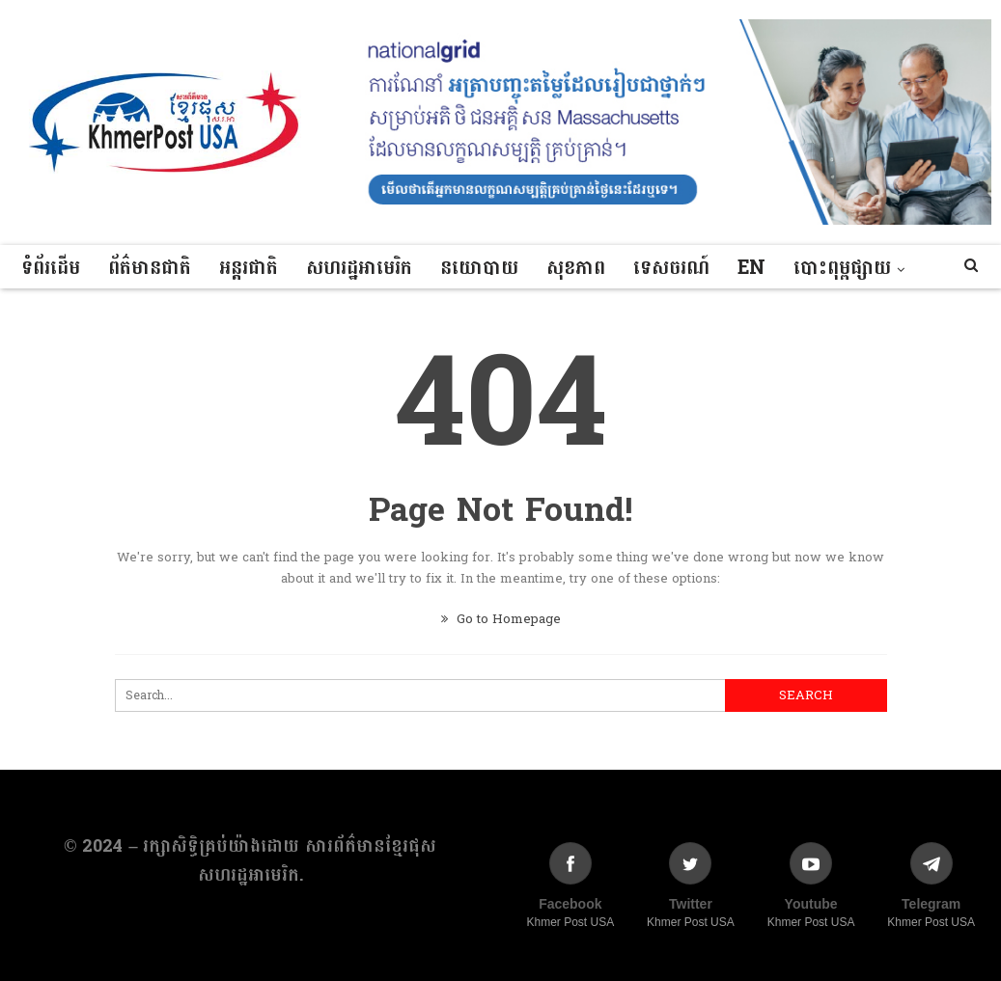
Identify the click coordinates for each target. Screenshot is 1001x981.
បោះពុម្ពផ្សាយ (842, 268)
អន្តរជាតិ (248, 268)
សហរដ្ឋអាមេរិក (359, 268)
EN (751, 268)
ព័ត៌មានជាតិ (149, 268)
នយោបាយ (479, 268)
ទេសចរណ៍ (671, 268)
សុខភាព (575, 268)
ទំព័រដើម (50, 268)
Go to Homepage (501, 619)
